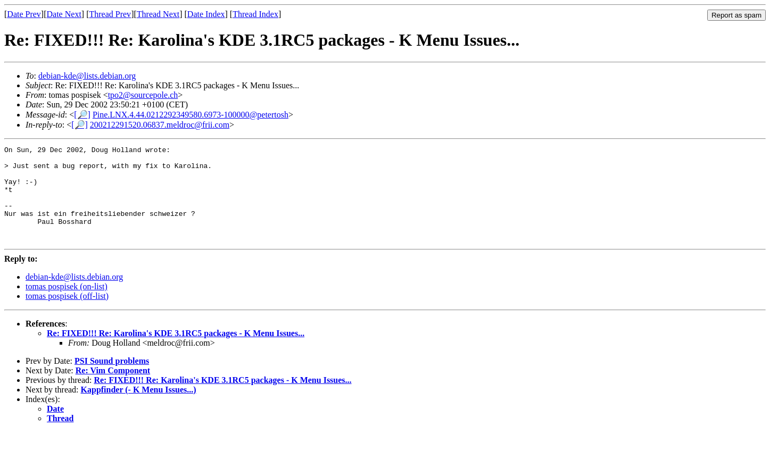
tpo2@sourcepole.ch (143, 94)
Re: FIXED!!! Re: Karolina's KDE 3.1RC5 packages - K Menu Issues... (175, 352)
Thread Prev (110, 14)
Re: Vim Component (113, 389)
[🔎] (82, 114)
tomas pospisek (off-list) (67, 315)
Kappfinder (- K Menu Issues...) (138, 408)
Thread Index (255, 14)
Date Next (64, 14)
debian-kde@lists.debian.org (87, 75)
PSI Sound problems (111, 380)
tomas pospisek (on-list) (66, 305)
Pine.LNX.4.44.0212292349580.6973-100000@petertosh (190, 114)
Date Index (206, 14)
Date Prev (24, 14)
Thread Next (158, 14)
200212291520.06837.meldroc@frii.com (159, 124)
